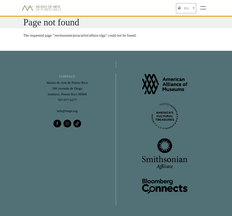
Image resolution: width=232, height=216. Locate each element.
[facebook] (57, 124)
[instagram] (67, 124)
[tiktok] (77, 124)
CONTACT (67, 76)
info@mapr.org (67, 111)
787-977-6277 (67, 100)
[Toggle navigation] (203, 8)
